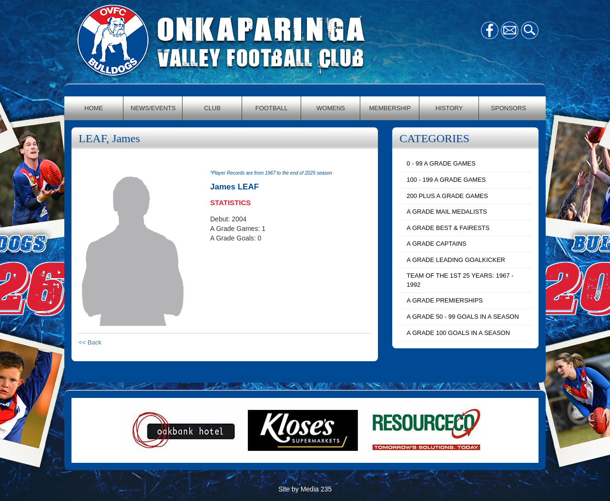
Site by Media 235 (305, 489)
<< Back (90, 342)
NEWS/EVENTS (153, 108)
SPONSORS (508, 108)
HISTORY (449, 108)
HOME (93, 108)
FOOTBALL (271, 108)
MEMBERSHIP (390, 108)
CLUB (212, 108)
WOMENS (330, 108)
